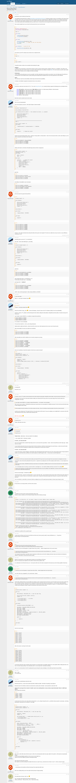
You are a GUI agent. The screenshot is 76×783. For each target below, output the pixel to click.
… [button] (11, 12)
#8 (68, 385)
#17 (68, 557)
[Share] (67, 14)
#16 (68, 542)
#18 (68, 566)
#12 (68, 455)
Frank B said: (17, 429)
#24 (68, 774)
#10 (68, 418)
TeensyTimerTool (39, 86)
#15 (68, 533)
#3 (68, 100)
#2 (68, 84)
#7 (68, 303)
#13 (68, 481)
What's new (18, 3)
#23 (68, 765)
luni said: (16, 305)
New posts (8, 5)
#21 (68, 679)
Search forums (13, 5)
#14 (68, 490)
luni (8, 10)
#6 (68, 294)
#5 (68, 237)
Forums (12, 3)
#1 (68, 14)
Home (9, 3)
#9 (68, 394)
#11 (68, 427)
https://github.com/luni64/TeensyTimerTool (37, 18)
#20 (68, 670)
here (52, 69)
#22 (68, 752)
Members (24, 3)
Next (15, 12)
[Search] (66, 4)
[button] (20, 4)
